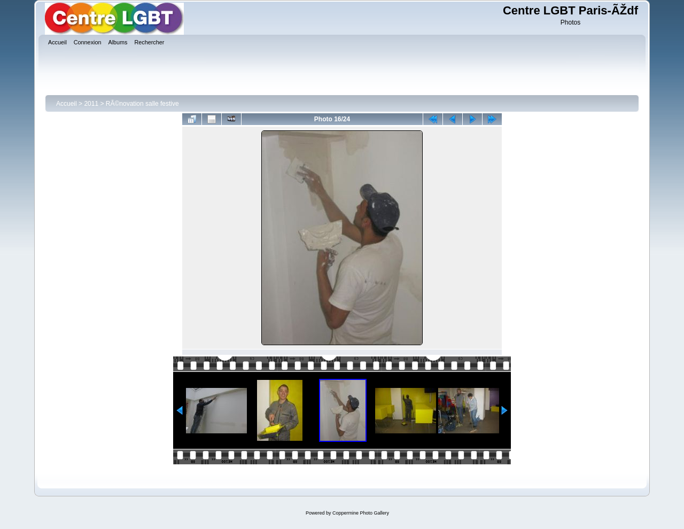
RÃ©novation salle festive (142, 103)
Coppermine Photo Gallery (360, 513)
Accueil (66, 103)
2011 (91, 103)
